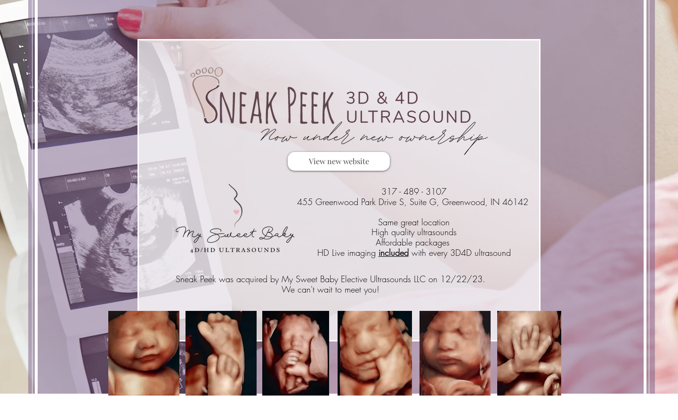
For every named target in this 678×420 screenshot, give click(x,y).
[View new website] (339, 161)
